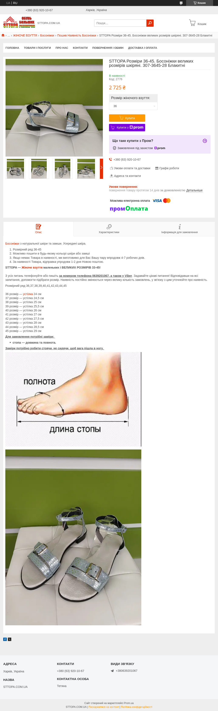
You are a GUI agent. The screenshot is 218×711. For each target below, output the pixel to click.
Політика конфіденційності (136, 706)
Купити (130, 118)
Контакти (80, 47)
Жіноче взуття (32, 267)
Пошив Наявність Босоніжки (76, 35)
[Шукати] (150, 23)
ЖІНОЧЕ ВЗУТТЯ (25, 35)
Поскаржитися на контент (104, 706)
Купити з (130, 127)
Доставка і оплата (142, 47)
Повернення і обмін (107, 47)
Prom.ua (129, 703)
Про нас (62, 47)
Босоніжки (47, 35)
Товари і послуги (37, 47)
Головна (12, 47)
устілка (28, 294)
